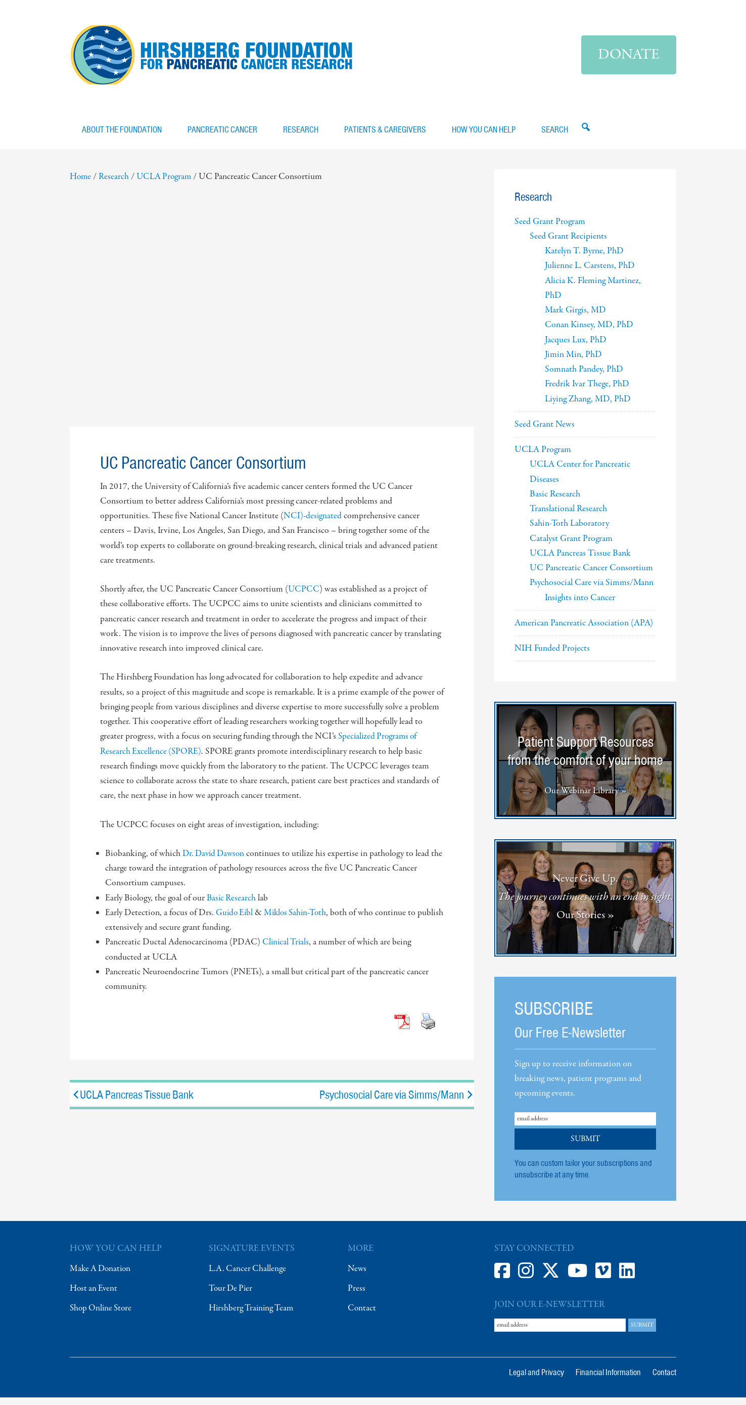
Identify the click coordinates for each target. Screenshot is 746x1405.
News (357, 1276)
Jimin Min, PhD (573, 361)
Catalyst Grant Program (571, 545)
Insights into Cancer (580, 605)
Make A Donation (101, 1276)
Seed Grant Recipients (568, 243)
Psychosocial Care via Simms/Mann (396, 1101)
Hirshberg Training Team (252, 1315)
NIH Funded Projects (552, 655)
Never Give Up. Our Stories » (585, 904)
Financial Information (608, 1379)
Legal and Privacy (536, 1379)
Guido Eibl (235, 920)
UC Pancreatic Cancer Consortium (591, 575)
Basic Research (232, 905)
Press (356, 1295)
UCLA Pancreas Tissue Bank (132, 1101)
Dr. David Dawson (215, 860)
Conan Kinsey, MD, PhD (589, 332)
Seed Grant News (545, 431)
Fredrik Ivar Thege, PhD (587, 391)
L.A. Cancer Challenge (248, 1276)
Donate (629, 54)
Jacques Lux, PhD (576, 347)
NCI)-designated (313, 523)
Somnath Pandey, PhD (584, 376)
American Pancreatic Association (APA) (584, 630)
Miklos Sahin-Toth (298, 920)
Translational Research (568, 516)
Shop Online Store (102, 1315)
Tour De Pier (231, 1295)
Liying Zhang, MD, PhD (588, 406)
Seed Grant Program (550, 228)
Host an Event (95, 1295)
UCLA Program (543, 456)
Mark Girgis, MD (575, 317)
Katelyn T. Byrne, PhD (584, 258)
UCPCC (304, 596)
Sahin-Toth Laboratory (569, 531)
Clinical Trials (286, 949)
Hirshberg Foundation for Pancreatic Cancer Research (211, 58)
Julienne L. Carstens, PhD (590, 273)
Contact (362, 1315)
